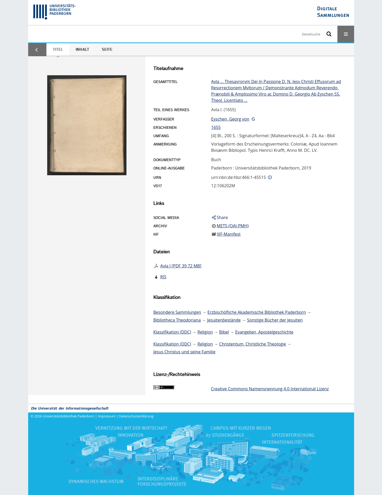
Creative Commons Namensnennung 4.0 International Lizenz (270, 389)
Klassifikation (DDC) (172, 332)
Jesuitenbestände (224, 320)
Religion (205, 332)
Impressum (107, 416)
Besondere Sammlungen (177, 312)
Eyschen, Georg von (230, 119)
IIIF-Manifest (229, 234)
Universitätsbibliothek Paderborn (68, 416)
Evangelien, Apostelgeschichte (264, 332)
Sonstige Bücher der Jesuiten (274, 320)
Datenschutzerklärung (136, 416)
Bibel (224, 332)
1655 (216, 127)
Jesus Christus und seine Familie (184, 352)
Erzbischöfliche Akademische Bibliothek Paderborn (257, 312)
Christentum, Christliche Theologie (252, 344)
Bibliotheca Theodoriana (177, 320)
